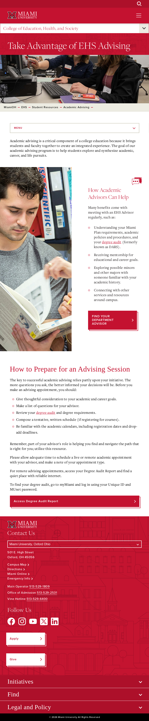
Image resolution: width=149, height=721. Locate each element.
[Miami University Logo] (22, 15)
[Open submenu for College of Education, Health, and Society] (144, 28)
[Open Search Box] (139, 4)
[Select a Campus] (74, 544)
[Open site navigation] (139, 15)
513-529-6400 (37, 599)
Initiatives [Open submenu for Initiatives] (20, 681)
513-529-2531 (47, 593)
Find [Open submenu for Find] (13, 694)
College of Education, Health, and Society (40, 28)
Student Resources (45, 107)
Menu (18, 128)
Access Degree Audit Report (36, 501)
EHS (24, 107)
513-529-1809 (39, 586)
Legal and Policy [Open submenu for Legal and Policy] (29, 707)
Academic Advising (76, 107)
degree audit (111, 242)
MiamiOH (10, 107)
